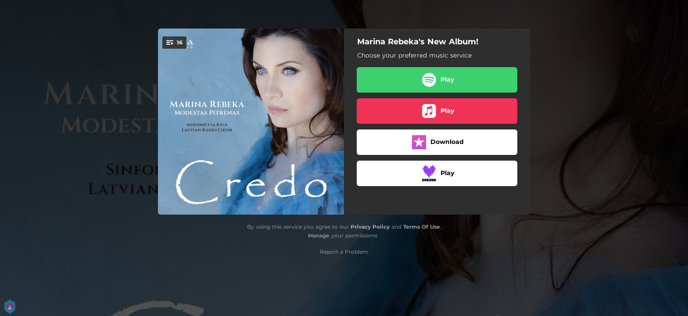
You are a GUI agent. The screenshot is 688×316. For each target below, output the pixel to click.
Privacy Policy (370, 226)
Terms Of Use (421, 226)
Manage (319, 235)
